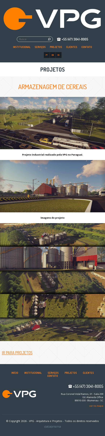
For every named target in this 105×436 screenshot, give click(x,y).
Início (14, 372)
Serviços (40, 47)
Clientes (71, 47)
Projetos (56, 47)
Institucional (21, 47)
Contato (86, 47)
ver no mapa (96, 405)
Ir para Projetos (17, 352)
